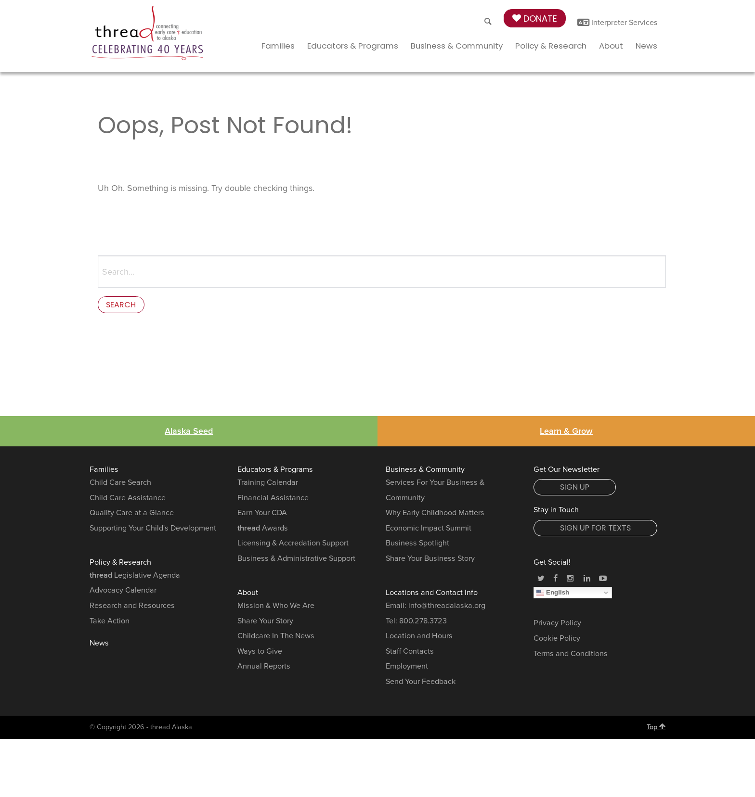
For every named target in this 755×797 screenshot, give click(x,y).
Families (278, 45)
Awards (262, 530)
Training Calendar (267, 485)
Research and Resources (132, 608)
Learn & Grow (566, 433)
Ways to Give (259, 653)
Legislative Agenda (135, 577)
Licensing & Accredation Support (293, 545)
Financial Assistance (273, 500)
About (611, 45)
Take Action (110, 623)
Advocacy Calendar (123, 592)
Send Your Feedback (421, 684)
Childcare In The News (275, 638)
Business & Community (457, 45)
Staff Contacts (410, 653)
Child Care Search (120, 485)
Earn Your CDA (262, 515)
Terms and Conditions (571, 656)
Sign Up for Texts (595, 530)
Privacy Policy (557, 626)
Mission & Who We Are (275, 608)
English (552, 595)
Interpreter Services (617, 22)
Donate (534, 19)
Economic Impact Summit (428, 530)
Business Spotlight (417, 545)
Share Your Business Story (430, 561)
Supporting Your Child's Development (153, 530)
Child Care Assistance (128, 500)
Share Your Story (265, 623)
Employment (407, 668)
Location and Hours (419, 638)
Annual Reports (263, 668)
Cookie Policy (557, 640)
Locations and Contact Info (432, 595)
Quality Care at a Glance (132, 515)
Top (656, 729)
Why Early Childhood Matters (435, 515)
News (646, 45)
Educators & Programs (352, 45)
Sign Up (574, 489)
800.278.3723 (423, 623)
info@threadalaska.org (446, 608)
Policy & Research (550, 45)
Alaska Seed (189, 433)
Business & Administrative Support (296, 561)
